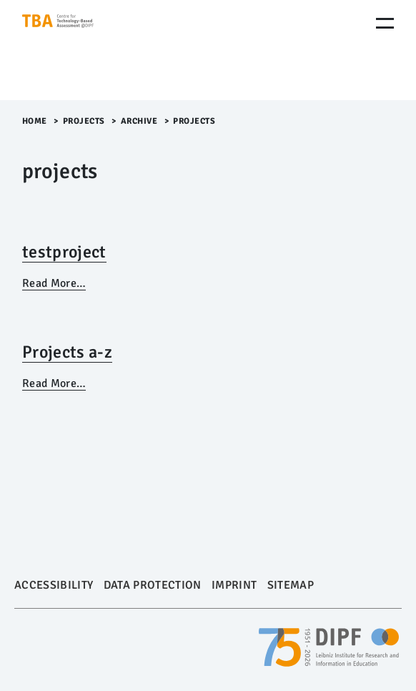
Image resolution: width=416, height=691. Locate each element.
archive (139, 121)
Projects (84, 121)
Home (34, 121)
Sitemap (290, 585)
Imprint (234, 585)
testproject (64, 252)
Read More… (54, 283)
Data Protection (153, 585)
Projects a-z (67, 352)
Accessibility (53, 585)
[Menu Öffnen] (385, 23)
